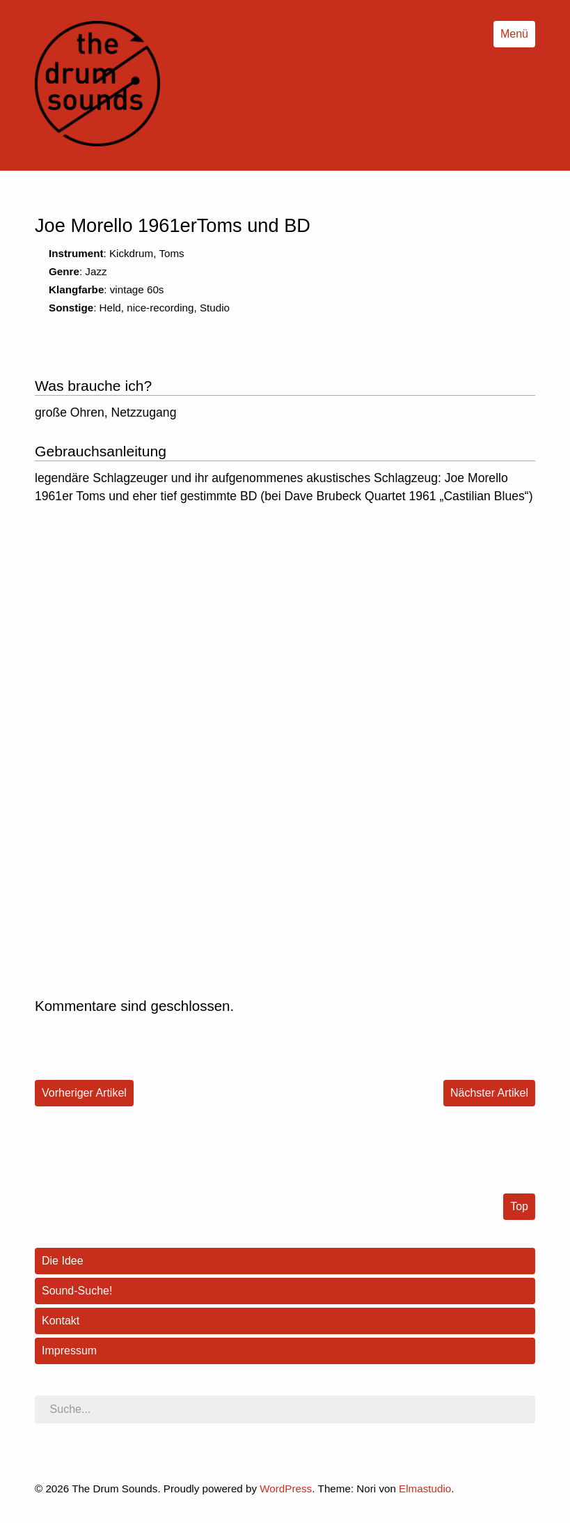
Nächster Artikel (489, 1093)
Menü (514, 34)
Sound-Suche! (77, 1291)
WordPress (286, 1488)
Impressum (69, 1350)
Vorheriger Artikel (84, 1093)
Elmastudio (425, 1488)
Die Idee (63, 1261)
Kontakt (60, 1321)
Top (519, 1206)
